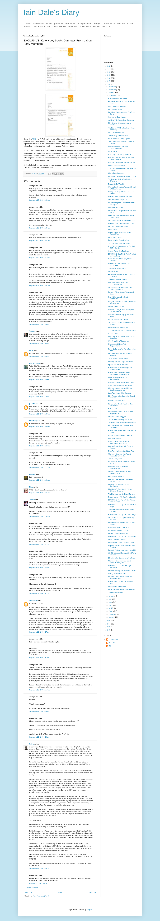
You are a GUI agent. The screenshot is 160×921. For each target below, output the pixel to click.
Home (60, 892)
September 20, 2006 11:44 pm (39, 241)
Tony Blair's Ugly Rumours (117, 269)
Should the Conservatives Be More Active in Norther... (120, 288)
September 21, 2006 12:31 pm (39, 480)
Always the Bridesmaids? (116, 165)
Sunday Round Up (114, 272)
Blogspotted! (112, 229)
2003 (109, 627)
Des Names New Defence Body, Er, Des (122, 176)
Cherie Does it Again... (116, 173)
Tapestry (32, 331)
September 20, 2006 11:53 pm (39, 258)
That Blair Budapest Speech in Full (120, 420)
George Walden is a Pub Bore (118, 251)
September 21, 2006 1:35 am (39, 324)
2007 (109, 81)
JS (110, 646)
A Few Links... (113, 333)
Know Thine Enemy (115, 237)
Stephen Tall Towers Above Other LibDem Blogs (119, 472)
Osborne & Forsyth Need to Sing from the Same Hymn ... (121, 310)
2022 (109, 66)
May (110, 605)
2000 (109, 630)
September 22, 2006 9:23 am (39, 737)
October (112, 93)
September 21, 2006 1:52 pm (39, 544)
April (110, 608)
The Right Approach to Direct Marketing (121, 494)
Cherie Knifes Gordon (115, 208)
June (110, 602)
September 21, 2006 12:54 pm (39, 516)
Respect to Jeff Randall (116, 184)
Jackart (32, 500)
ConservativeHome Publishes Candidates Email (118, 147)
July (110, 599)
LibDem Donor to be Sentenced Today (121, 223)
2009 (109, 75)
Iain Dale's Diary (51, 12)
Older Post (92, 892)
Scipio (31, 744)
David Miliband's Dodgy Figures (119, 139)
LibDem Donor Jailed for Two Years (120, 197)
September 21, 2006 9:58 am (39, 397)
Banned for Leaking (115, 109)
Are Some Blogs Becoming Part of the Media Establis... (121, 216)
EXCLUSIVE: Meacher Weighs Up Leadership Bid (120, 368)
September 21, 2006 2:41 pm (39, 593)
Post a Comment (32, 888)
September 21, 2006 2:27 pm (39, 568)
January (112, 617)
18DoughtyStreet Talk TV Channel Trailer (122, 330)
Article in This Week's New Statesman (121, 120)
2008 (109, 78)
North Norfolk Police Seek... (117, 586)
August (111, 596)
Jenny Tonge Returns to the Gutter (120, 385)
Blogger (89, 910)
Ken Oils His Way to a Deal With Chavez (122, 571)
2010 (109, 72)
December (112, 87)
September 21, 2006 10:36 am (39, 414)
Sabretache (33, 600)
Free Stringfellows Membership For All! (121, 162)
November (112, 90)
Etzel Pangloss (34, 421)
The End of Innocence (115, 592)
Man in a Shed (34, 363)
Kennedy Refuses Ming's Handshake (120, 362)
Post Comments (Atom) (41, 896)
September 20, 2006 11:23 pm (39, 200)
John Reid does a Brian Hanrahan (119, 393)
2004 (109, 624)
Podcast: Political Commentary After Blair (122, 550)
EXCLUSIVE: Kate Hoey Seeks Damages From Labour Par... (119, 373)
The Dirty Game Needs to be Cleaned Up (122, 423)
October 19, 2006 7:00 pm (38, 883)
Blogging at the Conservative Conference (122, 558)
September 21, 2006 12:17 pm (39, 467)
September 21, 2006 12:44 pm (39, 493)
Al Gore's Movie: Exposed (117, 539)
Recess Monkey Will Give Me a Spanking (122, 497)
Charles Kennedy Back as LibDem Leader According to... (120, 389)
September (113, 96)
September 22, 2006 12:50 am (39, 690)
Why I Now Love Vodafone (117, 106)
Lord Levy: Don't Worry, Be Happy (119, 154)
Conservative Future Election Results (121, 542)
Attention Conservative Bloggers (119, 226)
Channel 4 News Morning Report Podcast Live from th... (119, 455)
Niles (31, 487)
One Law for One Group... (117, 117)
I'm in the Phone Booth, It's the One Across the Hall (120, 577)
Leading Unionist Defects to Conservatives (117, 378)
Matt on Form (112, 409)
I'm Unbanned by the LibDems (118, 530)
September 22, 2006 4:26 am (39, 711)
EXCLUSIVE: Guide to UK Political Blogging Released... (120, 490)
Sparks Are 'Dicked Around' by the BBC (121, 220)
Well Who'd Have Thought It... (118, 341)
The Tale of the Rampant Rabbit (119, 243)
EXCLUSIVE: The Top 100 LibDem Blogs (122, 536)
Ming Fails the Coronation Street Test (121, 451)
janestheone (33, 404)
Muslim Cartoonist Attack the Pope (120, 435)
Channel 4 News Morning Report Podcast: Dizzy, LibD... (119, 562)
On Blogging (112, 151)
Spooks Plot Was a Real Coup (118, 365)
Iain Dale (112, 643)
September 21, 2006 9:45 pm (39, 658)
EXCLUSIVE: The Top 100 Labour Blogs (122, 515)
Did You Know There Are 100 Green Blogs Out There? (120, 412)
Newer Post (28, 892)
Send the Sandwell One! (116, 401)
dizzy (31, 350)
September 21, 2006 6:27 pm (39, 632)
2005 (109, 621)
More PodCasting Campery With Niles (121, 382)
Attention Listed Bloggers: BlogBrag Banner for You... (120, 480)
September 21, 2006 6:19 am (39, 356)
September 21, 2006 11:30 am (39, 427)
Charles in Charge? (114, 438)
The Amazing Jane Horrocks (118, 136)
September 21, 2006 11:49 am (39, 446)
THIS (34, 139)
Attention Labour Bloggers (117, 417)
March (111, 611)
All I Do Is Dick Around (116, 307)
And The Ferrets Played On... (118, 200)
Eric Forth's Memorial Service (118, 533)
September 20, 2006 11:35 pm (39, 228)
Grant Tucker (113, 639)
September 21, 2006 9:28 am (39, 380)
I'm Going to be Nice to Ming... (118, 319)
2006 (109, 84)
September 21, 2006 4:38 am (39, 343)
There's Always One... (115, 459)
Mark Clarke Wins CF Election (118, 527)
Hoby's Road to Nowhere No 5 (118, 327)
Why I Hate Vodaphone (116, 133)
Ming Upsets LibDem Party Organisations (117, 345)
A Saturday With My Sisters (117, 98)
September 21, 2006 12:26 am (39, 286)
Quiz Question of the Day (116, 574)
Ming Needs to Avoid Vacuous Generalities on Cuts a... (118, 442)
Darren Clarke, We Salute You (118, 240)
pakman (32, 474)
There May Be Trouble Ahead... (119, 359)
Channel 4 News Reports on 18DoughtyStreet (118, 283)
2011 (109, 69)
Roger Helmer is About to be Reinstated (121, 589)
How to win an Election (116, 476)
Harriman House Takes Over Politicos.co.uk (118, 467)
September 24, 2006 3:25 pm (39, 868)
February (112, 614)
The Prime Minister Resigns (117, 279)
